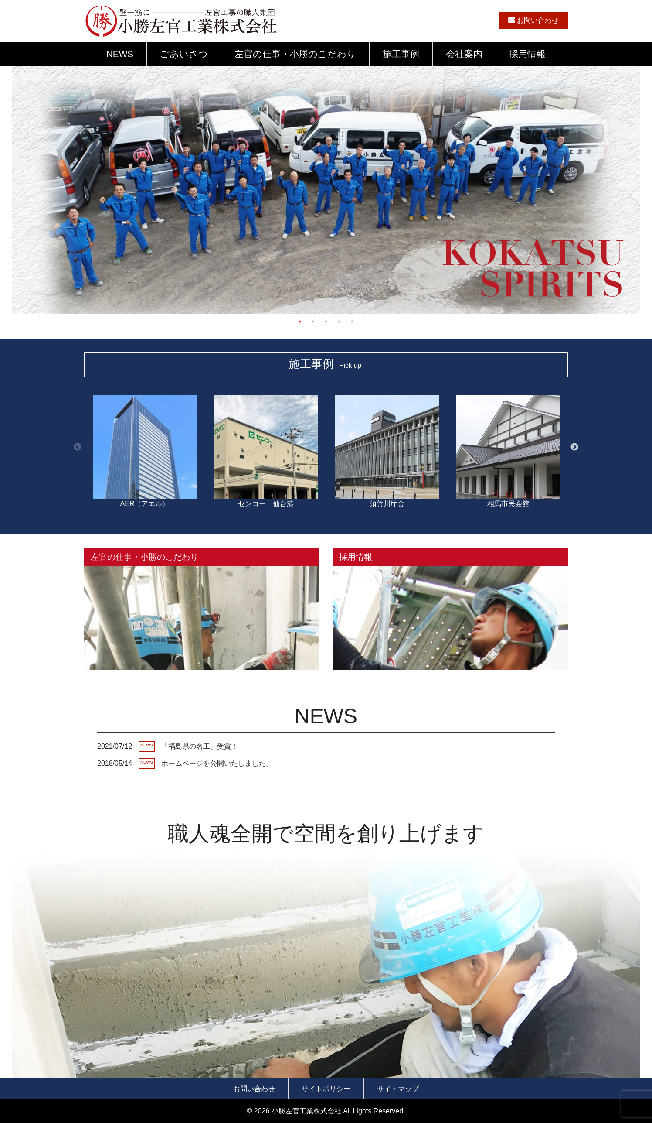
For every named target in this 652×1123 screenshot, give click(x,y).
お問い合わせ (533, 20)
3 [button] (326, 321)
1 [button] (299, 321)
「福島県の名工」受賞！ (199, 746)
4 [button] (339, 321)
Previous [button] (77, 447)
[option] (326, 255)
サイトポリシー (326, 1088)
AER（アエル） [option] (145, 447)
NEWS (119, 54)
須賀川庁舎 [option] (387, 447)
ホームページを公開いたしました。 (217, 763)
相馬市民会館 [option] (508, 447)
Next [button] (574, 447)
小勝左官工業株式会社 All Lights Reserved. (338, 1111)
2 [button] (313, 321)
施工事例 (401, 54)
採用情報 (527, 54)
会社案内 (464, 54)
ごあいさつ (184, 54)
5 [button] (352, 321)
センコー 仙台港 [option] (266, 447)
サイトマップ (398, 1088)
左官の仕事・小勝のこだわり (295, 54)
